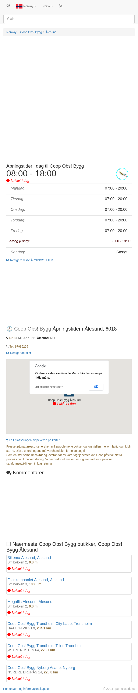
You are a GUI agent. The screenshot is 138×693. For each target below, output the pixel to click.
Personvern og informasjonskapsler (26, 688)
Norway (26, 6)
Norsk (47, 6)
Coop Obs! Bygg (31, 32)
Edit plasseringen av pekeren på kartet (33, 440)
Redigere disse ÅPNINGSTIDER (29, 260)
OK (96, 386)
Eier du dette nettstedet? (49, 386)
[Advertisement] (69, 70)
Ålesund (51, 32)
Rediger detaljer (18, 353)
